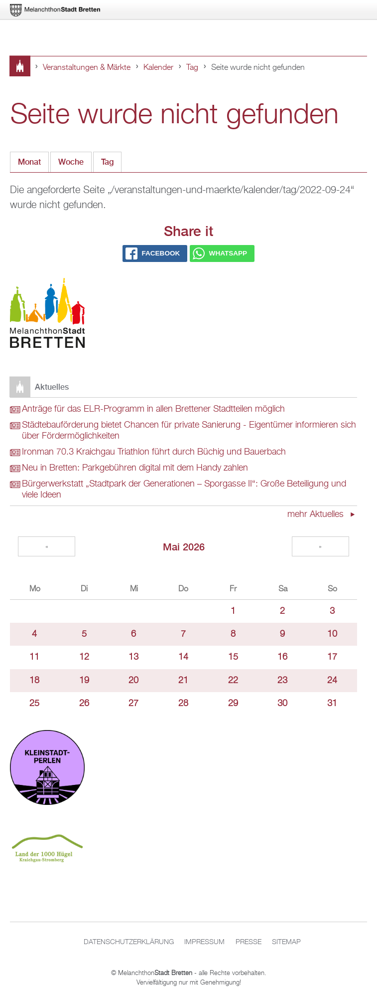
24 (332, 680)
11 (34, 657)
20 (133, 680)
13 (133, 657)
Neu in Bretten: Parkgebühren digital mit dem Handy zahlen (135, 468)
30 (282, 703)
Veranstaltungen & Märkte (86, 68)
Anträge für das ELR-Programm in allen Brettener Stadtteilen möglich (153, 409)
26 (84, 703)
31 (332, 703)
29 (233, 703)
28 (183, 703)
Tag (192, 68)
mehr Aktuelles (316, 514)
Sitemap (286, 942)
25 (34, 703)
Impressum (204, 942)
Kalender (158, 68)
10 (332, 634)
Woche (71, 162)
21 (183, 680)
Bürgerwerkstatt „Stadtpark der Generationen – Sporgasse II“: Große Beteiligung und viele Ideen (184, 490)
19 (84, 680)
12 (84, 657)
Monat (29, 162)
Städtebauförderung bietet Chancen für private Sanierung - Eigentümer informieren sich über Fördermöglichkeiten (189, 431)
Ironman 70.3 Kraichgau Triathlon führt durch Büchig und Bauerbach (154, 452)
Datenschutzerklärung (129, 942)
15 (233, 657)
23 (282, 680)
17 (332, 657)
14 (183, 657)
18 (34, 680)
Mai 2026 (184, 546)
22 (233, 680)
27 (133, 703)
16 (282, 657)
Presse (248, 942)
